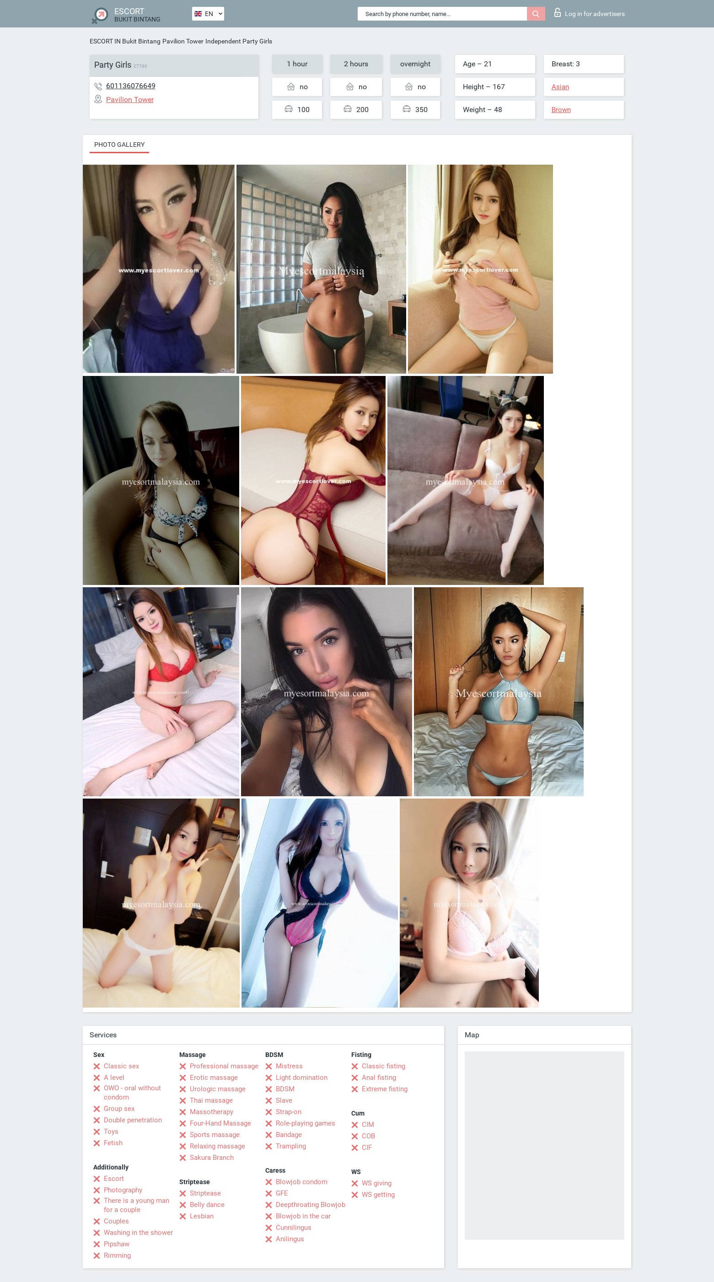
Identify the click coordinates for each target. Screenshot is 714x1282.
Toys (111, 1131)
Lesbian (202, 1216)
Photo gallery (119, 144)
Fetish (113, 1143)
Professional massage (224, 1066)
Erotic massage (214, 1077)
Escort (114, 1179)
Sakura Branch (212, 1157)
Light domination (301, 1077)
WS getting (378, 1195)
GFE (282, 1193)
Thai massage (211, 1100)
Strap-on (288, 1112)
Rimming (117, 1255)
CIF (367, 1147)
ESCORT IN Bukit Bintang (125, 41)
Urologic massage (218, 1089)
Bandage (289, 1135)
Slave (284, 1100)
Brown (561, 110)
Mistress (289, 1066)
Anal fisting (379, 1077)
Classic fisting (383, 1066)
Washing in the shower (138, 1232)
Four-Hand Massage (220, 1123)
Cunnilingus (293, 1227)
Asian (560, 87)
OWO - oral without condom (132, 1092)
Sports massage (215, 1135)
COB (368, 1136)
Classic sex (121, 1066)
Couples (116, 1221)
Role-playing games (305, 1123)
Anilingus (290, 1239)
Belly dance (207, 1205)
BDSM (285, 1089)
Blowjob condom (301, 1182)
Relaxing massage (217, 1146)
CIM (368, 1125)
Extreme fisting (385, 1089)
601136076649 (131, 85)
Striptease (205, 1193)
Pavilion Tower (183, 41)
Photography (123, 1190)
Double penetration (133, 1120)
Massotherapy (211, 1112)
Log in (589, 12)
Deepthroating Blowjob (310, 1205)
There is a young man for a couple (136, 1205)
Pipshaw (116, 1244)
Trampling (291, 1146)
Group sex (119, 1109)
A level (114, 1077)
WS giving (377, 1183)
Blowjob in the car (303, 1216)
